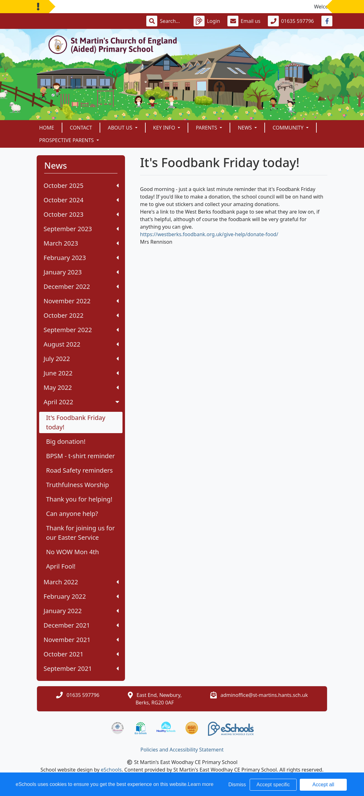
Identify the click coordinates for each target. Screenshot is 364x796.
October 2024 (81, 200)
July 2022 (81, 358)
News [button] (245, 127)
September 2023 (81, 229)
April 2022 (82, 402)
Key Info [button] (165, 127)
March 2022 (81, 582)
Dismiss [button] (237, 784)
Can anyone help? (72, 513)
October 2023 (81, 214)
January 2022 (81, 611)
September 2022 (81, 330)
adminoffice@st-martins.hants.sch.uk (264, 695)
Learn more (201, 784)
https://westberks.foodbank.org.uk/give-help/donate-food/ (209, 234)
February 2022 (81, 596)
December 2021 (81, 625)
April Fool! (60, 566)
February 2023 (81, 257)
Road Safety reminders (79, 470)
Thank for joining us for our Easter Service (80, 533)
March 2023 (81, 243)
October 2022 (81, 315)
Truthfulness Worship (77, 484)
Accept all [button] (323, 784)
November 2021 (81, 639)
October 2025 (81, 185)
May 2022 (81, 387)
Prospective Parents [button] (67, 140)
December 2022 (81, 286)
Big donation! (66, 441)
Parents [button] (207, 127)
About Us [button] (121, 127)
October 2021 (81, 654)
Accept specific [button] (273, 784)
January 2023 (81, 272)
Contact (81, 127)
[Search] (173, 21)
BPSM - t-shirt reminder (80, 456)
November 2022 (81, 301)
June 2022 (81, 373)
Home (46, 127)
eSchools (111, 769)
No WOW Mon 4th (72, 552)
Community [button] (289, 127)
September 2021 (81, 668)
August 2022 (81, 344)
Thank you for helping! (79, 499)
